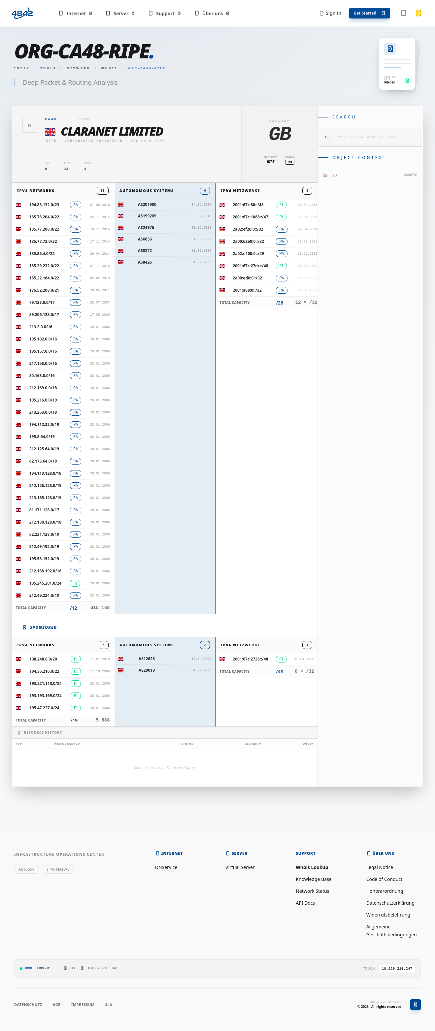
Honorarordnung (384, 891)
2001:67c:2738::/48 (250, 659)
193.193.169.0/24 (45, 695)
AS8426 (145, 262)
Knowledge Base (313, 879)
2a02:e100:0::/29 (248, 253)
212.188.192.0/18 (45, 571)
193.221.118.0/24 (45, 683)
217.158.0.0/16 (43, 363)
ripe (51, 141)
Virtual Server (240, 867)
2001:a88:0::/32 (247, 290)
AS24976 (146, 227)
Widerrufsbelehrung (388, 915)
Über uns (212, 13)
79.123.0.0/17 (42, 302)
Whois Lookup (312, 867)
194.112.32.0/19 (44, 424)
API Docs (305, 903)
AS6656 (145, 239)
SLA (108, 1004)
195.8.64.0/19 (42, 436)
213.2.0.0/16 (40, 327)
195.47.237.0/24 (44, 708)
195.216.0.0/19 (43, 400)
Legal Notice (379, 867)
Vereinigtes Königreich (94, 141)
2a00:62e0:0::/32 (248, 241)
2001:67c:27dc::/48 (250, 266)
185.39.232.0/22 (44, 266)
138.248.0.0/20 (43, 659)
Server (120, 13)
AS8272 (145, 250)
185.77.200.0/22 (44, 229)
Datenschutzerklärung (390, 903)
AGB (57, 1004)
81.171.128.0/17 (44, 510)
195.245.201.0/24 (45, 583)
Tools (48, 68)
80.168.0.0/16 (42, 375)
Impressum (83, 1004)
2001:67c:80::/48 (248, 205)
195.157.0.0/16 (43, 351)
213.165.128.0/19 (45, 497)
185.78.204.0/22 (44, 217)
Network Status (312, 891)
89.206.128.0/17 (44, 314)
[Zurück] (29, 125)
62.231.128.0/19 (44, 534)
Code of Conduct (384, 879)
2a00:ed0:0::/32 (247, 278)
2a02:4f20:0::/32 (248, 229)
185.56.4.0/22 (42, 253)
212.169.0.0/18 (43, 388)
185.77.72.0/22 (43, 241)
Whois (109, 68)
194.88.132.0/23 (44, 205)
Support (165, 13)
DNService (166, 867)
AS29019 (147, 670)
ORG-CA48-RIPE (148, 141)
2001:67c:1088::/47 (250, 217)
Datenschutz (28, 1004)
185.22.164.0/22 (44, 278)
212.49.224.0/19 (44, 595)
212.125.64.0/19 (44, 449)
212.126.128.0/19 (45, 485)
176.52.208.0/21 (44, 290)
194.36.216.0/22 (44, 671)
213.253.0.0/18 (43, 412)
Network (78, 68)
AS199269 (147, 216)
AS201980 (147, 204)
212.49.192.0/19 (44, 546)
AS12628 (147, 658)
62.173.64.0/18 (43, 461)
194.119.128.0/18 (45, 473)
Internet (75, 13)
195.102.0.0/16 (43, 339)
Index (22, 68)
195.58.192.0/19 (44, 559)
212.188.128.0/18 (45, 522)
